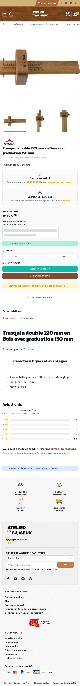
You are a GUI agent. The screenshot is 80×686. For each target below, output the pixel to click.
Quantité (7, 250)
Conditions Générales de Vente (17, 683)
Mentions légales (41, 683)
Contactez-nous (47, 3)
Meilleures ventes (13, 658)
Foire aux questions (14, 597)
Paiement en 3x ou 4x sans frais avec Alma (25, 609)
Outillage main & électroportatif (45, 24)
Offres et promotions (15, 650)
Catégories (18, 24)
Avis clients (27, 318)
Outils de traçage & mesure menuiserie (24, 157)
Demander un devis (40, 275)
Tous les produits (13, 638)
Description (9, 318)
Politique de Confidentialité (64, 683)
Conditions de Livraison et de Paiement (24, 612)
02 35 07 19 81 (34, 182)
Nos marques (11, 642)
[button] (40, 297)
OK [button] (65, 564)
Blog (7, 601)
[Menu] (4, 14)
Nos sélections (12, 646)
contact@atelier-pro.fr (60, 182)
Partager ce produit (40, 297)
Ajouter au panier (40, 268)
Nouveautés (11, 654)
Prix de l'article (10, 211)
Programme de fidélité (16, 605)
